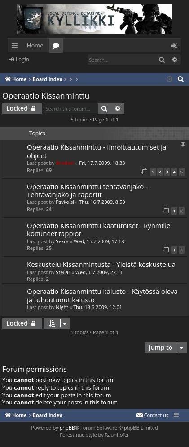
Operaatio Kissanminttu (45, 95)
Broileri (65, 162)
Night (62, 307)
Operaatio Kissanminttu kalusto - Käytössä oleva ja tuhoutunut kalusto (102, 295)
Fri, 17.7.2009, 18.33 (102, 162)
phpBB (67, 427)
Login (22, 59)
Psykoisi (65, 201)
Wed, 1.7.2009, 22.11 (99, 272)
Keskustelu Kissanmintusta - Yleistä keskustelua (101, 264)
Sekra (62, 241)
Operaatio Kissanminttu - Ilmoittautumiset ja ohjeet (96, 150)
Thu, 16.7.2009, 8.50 (102, 201)
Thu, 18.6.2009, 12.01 (97, 307)
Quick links (16, 47)
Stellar (63, 272)
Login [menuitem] (176, 47)
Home (35, 45)
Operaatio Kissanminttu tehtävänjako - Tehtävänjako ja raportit (87, 190)
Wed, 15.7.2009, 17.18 (99, 241)
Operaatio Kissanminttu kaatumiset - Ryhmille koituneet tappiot (99, 229)
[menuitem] (181, 79)
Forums (58, 47)
